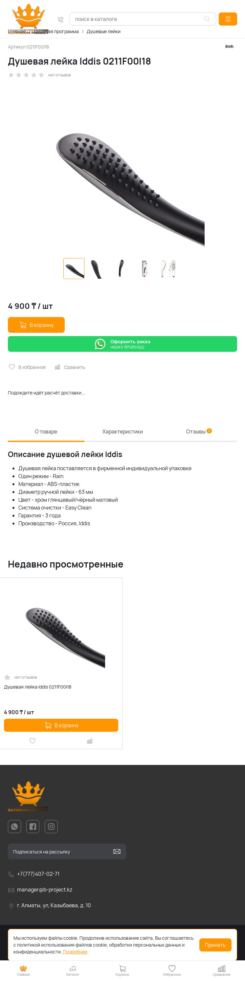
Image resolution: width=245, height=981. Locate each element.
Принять (215, 945)
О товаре (46, 431)
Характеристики (122, 431)
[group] (122, 168)
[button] (228, 19)
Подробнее (75, 952)
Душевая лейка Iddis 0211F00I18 (37, 687)
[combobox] (143, 19)
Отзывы (199, 431)
